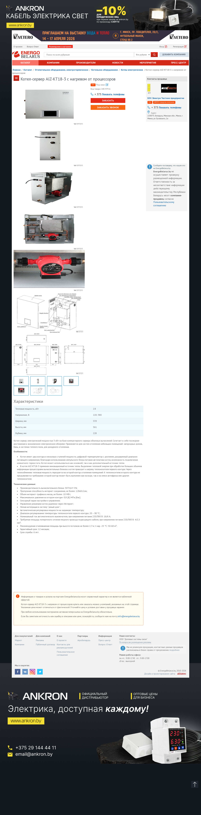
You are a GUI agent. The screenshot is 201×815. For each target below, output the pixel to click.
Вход (162, 46)
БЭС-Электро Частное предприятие (165, 98)
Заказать (108, 100)
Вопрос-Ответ (33, 46)
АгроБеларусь (83, 640)
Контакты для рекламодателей (65, 646)
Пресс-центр (178, 62)
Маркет (18, 640)
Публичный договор (45, 644)
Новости (117, 62)
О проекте (18, 46)
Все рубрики (143, 54)
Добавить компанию (174, 54)
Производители (86, 62)
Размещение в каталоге (60, 46)
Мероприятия (148, 62)
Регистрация (178, 46)
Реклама (40, 640)
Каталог (25, 62)
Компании (53, 62)
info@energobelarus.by (129, 616)
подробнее (174, 650)
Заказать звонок (108, 107)
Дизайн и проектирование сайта (159, 673)
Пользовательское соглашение (66, 653)
